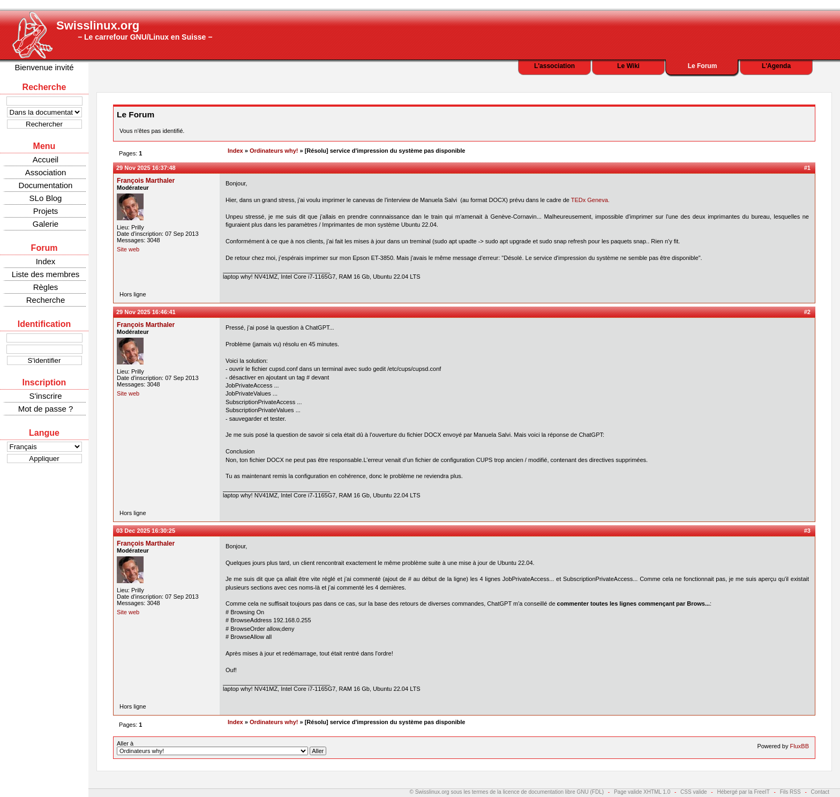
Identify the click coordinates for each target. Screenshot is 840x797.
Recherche (45, 299)
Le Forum (702, 66)
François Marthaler (146, 180)
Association (45, 172)
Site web (128, 249)
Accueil (45, 159)
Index (46, 261)
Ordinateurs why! (274, 150)
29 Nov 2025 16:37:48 (146, 168)
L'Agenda (776, 66)
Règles (45, 287)
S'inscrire (45, 395)
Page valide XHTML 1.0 (642, 792)
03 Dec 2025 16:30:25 (145, 530)
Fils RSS (790, 792)
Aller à (221, 747)
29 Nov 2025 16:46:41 (146, 312)
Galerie (45, 223)
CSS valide (693, 792)
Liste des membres (46, 274)
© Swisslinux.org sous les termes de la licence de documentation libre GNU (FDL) (507, 792)
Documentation (46, 185)
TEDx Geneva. (590, 200)
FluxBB (799, 746)
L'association (554, 66)
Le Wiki (628, 66)
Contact (820, 792)
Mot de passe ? (45, 408)
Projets (45, 210)
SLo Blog (45, 198)
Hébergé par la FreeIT (743, 792)
